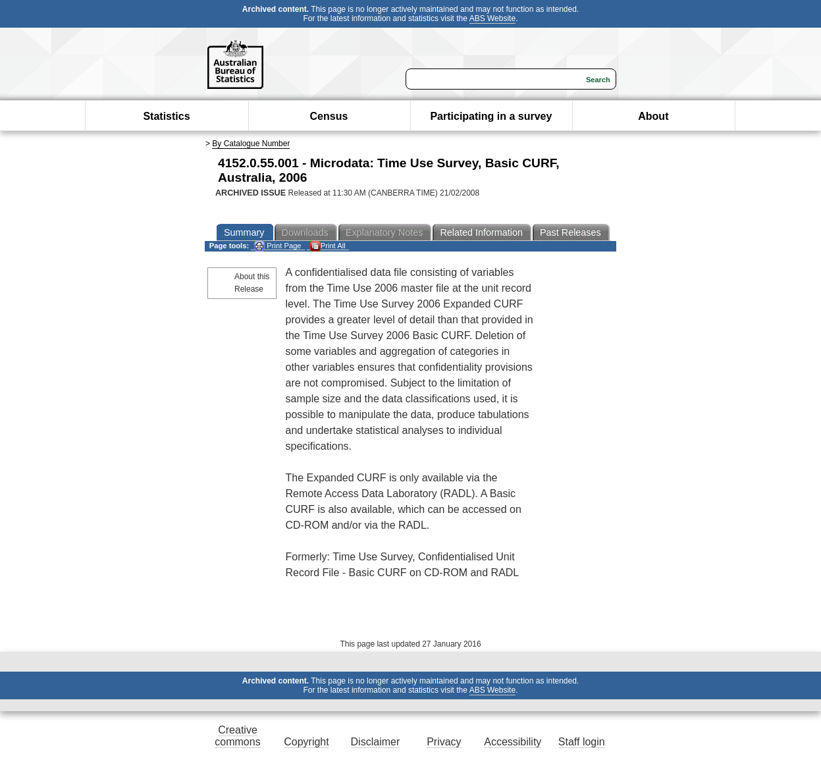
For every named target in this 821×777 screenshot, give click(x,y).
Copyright (306, 741)
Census (329, 116)
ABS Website (492, 18)
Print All (328, 246)
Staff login (581, 741)
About (653, 116)
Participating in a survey (491, 116)
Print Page (277, 246)
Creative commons (237, 735)
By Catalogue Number (251, 143)
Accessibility (512, 741)
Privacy (444, 741)
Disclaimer (375, 741)
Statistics (166, 116)
